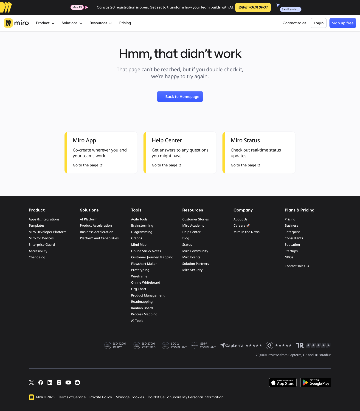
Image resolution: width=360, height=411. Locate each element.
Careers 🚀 (241, 225)
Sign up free (343, 23)
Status (187, 245)
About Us (240, 219)
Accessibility (38, 251)
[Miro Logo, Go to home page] (16, 23)
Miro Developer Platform (48, 232)
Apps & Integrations (44, 219)
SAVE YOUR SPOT (253, 7)
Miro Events (191, 257)
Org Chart (138, 289)
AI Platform (88, 219)
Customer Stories (195, 219)
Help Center (191, 232)
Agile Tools (139, 219)
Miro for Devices (41, 238)
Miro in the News (246, 232)
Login (318, 23)
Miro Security (192, 270)
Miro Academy (193, 225)
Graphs (136, 238)
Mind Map (138, 245)
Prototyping (140, 270)
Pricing (125, 23)
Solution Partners (195, 264)
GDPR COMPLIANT (208, 345)
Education (292, 245)
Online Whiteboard (145, 282)
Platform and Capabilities (99, 238)
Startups (291, 251)
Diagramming (141, 232)
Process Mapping (144, 314)
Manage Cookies (130, 397)
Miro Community (195, 251)
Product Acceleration (96, 225)
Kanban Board (142, 308)
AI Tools (137, 321)
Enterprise (293, 232)
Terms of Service (72, 397)
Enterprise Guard (42, 245)
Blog (185, 238)
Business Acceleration (96, 232)
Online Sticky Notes (146, 251)
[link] (180, 96)
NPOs (289, 257)
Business (291, 225)
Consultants (294, 238)
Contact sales (294, 23)
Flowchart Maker (144, 264)
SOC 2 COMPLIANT (179, 345)
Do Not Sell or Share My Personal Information (185, 397)
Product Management (148, 295)
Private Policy (101, 397)
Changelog (37, 257)
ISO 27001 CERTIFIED (148, 345)
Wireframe (139, 276)
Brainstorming (142, 225)
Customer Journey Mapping (152, 257)
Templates (37, 225)
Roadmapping (142, 302)
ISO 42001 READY (119, 345)
